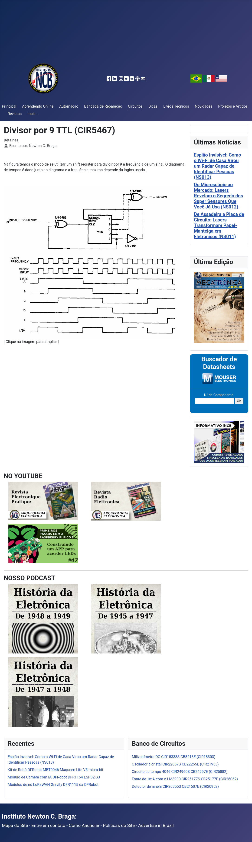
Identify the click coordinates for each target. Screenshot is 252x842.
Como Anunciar (84, 825)
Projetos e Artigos (233, 106)
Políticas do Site (119, 825)
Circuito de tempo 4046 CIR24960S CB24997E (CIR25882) (180, 771)
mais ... (33, 114)
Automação (68, 106)
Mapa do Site (15, 825)
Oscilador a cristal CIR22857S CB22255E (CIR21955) (175, 764)
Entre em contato (48, 825)
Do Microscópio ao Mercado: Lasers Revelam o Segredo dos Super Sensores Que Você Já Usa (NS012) (218, 196)
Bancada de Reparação (103, 106)
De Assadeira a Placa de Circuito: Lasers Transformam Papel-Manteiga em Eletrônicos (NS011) (219, 225)
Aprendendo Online (37, 106)
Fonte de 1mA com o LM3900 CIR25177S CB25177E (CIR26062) (185, 779)
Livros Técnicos (176, 106)
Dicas (153, 106)
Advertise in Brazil (156, 825)
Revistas (15, 114)
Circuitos (135, 106)
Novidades (204, 106)
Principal (9, 106)
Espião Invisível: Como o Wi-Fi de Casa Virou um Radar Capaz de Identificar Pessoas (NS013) (217, 166)
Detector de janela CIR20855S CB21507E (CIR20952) (175, 786)
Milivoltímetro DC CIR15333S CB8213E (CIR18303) (174, 757)
